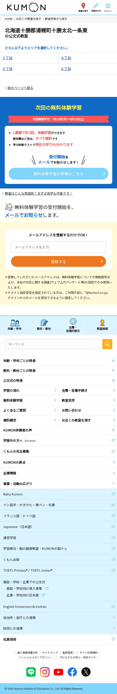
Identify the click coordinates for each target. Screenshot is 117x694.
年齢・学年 (15, 329)
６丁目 (66, 68)
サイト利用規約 (89, 652)
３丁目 (7, 57)
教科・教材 (44, 329)
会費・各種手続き (73, 328)
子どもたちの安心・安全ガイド (78, 657)
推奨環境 (67, 652)
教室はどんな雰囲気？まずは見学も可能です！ (39, 193)
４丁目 (66, 57)
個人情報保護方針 (27, 652)
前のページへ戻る (20, 88)
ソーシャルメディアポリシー (35, 657)
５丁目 (7, 68)
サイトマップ (50, 652)
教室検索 (102, 329)
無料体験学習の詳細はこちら (58, 173)
